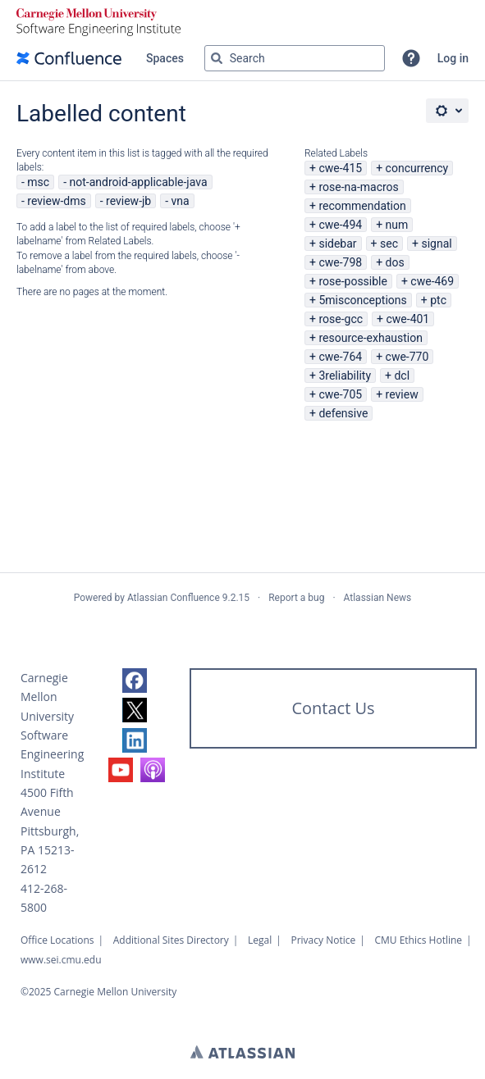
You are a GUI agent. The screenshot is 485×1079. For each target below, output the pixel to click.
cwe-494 (340, 224)
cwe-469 (432, 281)
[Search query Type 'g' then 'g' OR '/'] (294, 58)
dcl (402, 375)
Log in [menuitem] (453, 58)
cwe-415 (340, 168)
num (397, 224)
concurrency (417, 168)
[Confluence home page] (69, 58)
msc (38, 182)
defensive (343, 413)
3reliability (344, 375)
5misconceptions (362, 300)
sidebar (337, 243)
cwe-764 (340, 356)
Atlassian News (378, 597)
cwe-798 (340, 262)
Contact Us (332, 708)
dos (395, 262)
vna (181, 200)
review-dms (56, 200)
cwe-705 (340, 394)
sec (389, 243)
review (402, 394)
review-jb (128, 200)
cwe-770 (407, 356)
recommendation (361, 205)
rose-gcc (340, 319)
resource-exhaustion (370, 337)
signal (436, 243)
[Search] (216, 58)
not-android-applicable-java (139, 182)
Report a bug (296, 597)
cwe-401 (407, 319)
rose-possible (352, 281)
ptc (438, 300)
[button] (411, 58)
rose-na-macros (358, 186)
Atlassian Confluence (173, 597)
